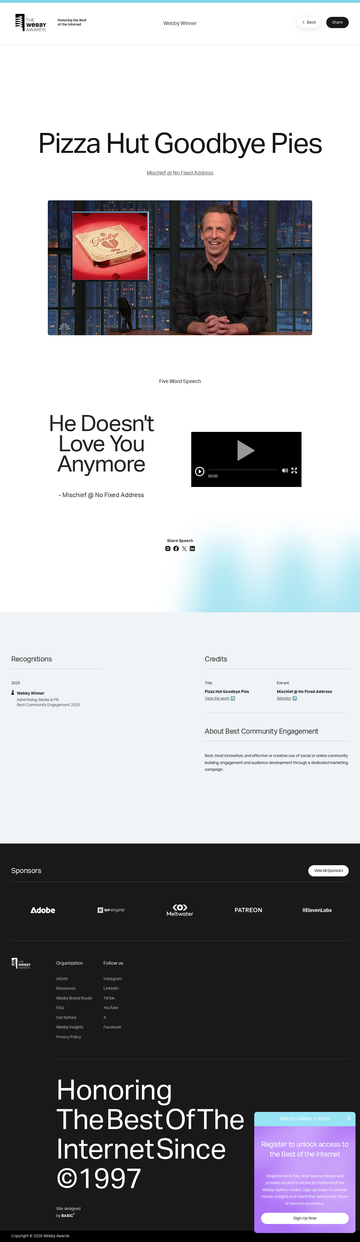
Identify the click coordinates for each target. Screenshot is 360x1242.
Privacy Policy (68, 1037)
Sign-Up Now (304, 1218)
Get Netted (66, 1018)
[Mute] (285, 470)
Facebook (112, 1027)
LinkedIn (111, 989)
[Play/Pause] (199, 471)
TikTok (109, 998)
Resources (65, 989)
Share (337, 22)
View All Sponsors (328, 871)
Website (284, 699)
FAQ (60, 1008)
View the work (217, 699)
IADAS (62, 979)
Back (308, 22)
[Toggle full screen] (294, 470)
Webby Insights (69, 1027)
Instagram (113, 979)
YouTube (111, 1008)
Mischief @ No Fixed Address (180, 173)
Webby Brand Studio (74, 998)
